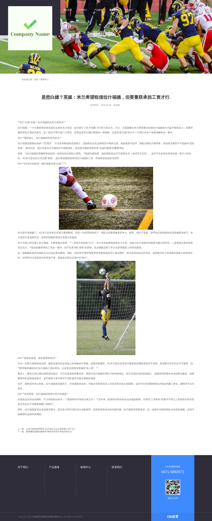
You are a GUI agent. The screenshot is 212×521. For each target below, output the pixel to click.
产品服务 (54, 467)
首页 (36, 79)
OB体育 (78, 517)
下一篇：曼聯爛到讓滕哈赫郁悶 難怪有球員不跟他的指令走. (45, 431)
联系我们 (117, 467)
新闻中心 (44, 79)
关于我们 (23, 467)
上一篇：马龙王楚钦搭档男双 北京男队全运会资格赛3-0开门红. (46, 429)
